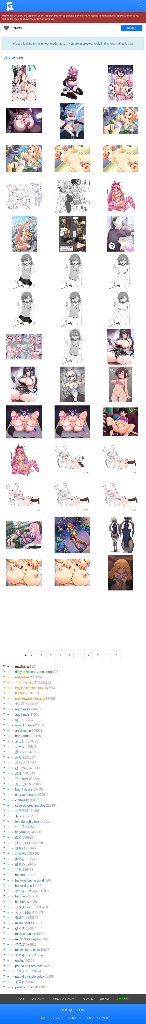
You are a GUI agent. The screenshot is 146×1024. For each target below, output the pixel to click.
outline (20, 960)
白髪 (18, 837)
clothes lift (22, 800)
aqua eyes (22, 709)
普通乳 (20, 917)
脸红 (18, 773)
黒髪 (18, 757)
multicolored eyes (27, 939)
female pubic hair (27, 821)
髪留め (20, 864)
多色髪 (20, 944)
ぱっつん (21, 768)
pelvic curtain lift (26, 987)
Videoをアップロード (64, 998)
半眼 (18, 869)
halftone (21, 875)
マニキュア (23, 955)
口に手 (20, 827)
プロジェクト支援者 (97, 1018)
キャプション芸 (26, 682)
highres (20, 693)
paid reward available (30, 698)
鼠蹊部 (20, 848)
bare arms (22, 736)
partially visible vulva (29, 976)
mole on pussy (25, 933)
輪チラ (20, 720)
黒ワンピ (21, 752)
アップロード (39, 998)
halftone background (29, 880)
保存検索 (104, 998)
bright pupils (23, 789)
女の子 (20, 704)
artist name (23, 730)
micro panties (24, 923)
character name (26, 794)
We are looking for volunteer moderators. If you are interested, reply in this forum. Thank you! (73, 43)
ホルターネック (26, 891)
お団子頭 (21, 811)
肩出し (20, 741)
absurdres (22, 677)
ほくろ (20, 928)
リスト (21, 998)
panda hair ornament (29, 966)
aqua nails (22, 714)
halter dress (23, 885)
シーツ (20, 746)
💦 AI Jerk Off (13, 58)
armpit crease (24, 725)
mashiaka (22, 666)
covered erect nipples (30, 805)
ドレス (20, 816)
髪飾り (20, 859)
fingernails (22, 832)
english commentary (29, 688)
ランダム (88, 998)
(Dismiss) (50, 19)
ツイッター (56, 1018)
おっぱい (21, 784)
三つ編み (21, 779)
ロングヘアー (25, 907)
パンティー (23, 971)
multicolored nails (27, 950)
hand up (21, 896)
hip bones (22, 902)
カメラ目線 (23, 912)
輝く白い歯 (23, 843)
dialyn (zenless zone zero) (33, 672)
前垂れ (20, 982)
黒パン (20, 762)
